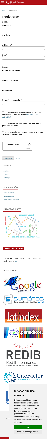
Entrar (18, 158)
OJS (16, 261)
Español (6, 174)
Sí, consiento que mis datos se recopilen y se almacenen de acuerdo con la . (21, 114)
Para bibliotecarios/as (11, 200)
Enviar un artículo (14, 248)
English (6, 171)
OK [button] (28, 427)
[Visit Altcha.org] (29, 145)
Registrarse (8, 158)
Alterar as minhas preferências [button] (28, 432)
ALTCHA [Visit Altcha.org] (28, 149)
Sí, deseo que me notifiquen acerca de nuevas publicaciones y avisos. (21, 124)
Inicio (4, 10)
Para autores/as (8, 196)
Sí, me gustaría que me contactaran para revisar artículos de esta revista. (23, 133)
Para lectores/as (9, 193)
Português (7, 178)
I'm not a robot (13, 144)
